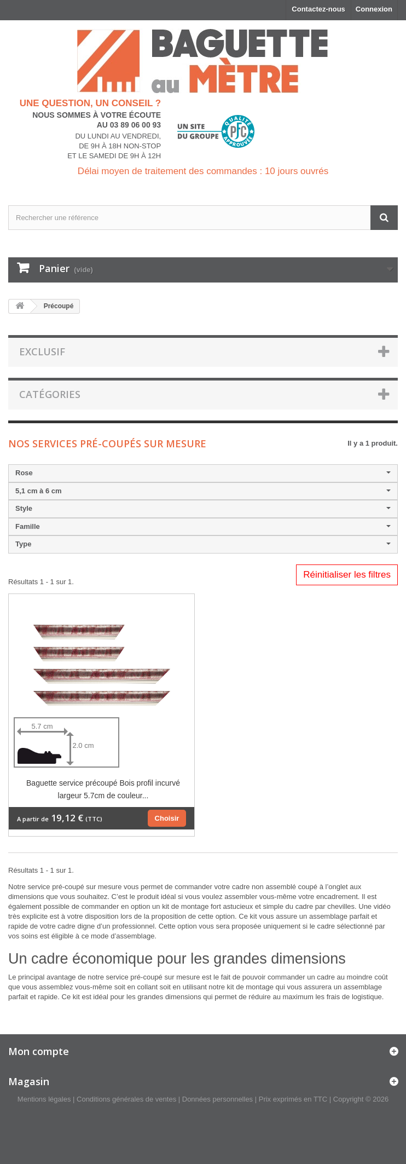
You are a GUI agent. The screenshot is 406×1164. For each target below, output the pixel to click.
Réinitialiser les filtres (347, 574)
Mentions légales (44, 1099)
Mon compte (38, 1051)
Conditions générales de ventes (126, 1099)
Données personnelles (217, 1099)
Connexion (374, 9)
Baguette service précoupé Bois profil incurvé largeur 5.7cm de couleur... (103, 789)
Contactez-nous (318, 9)
